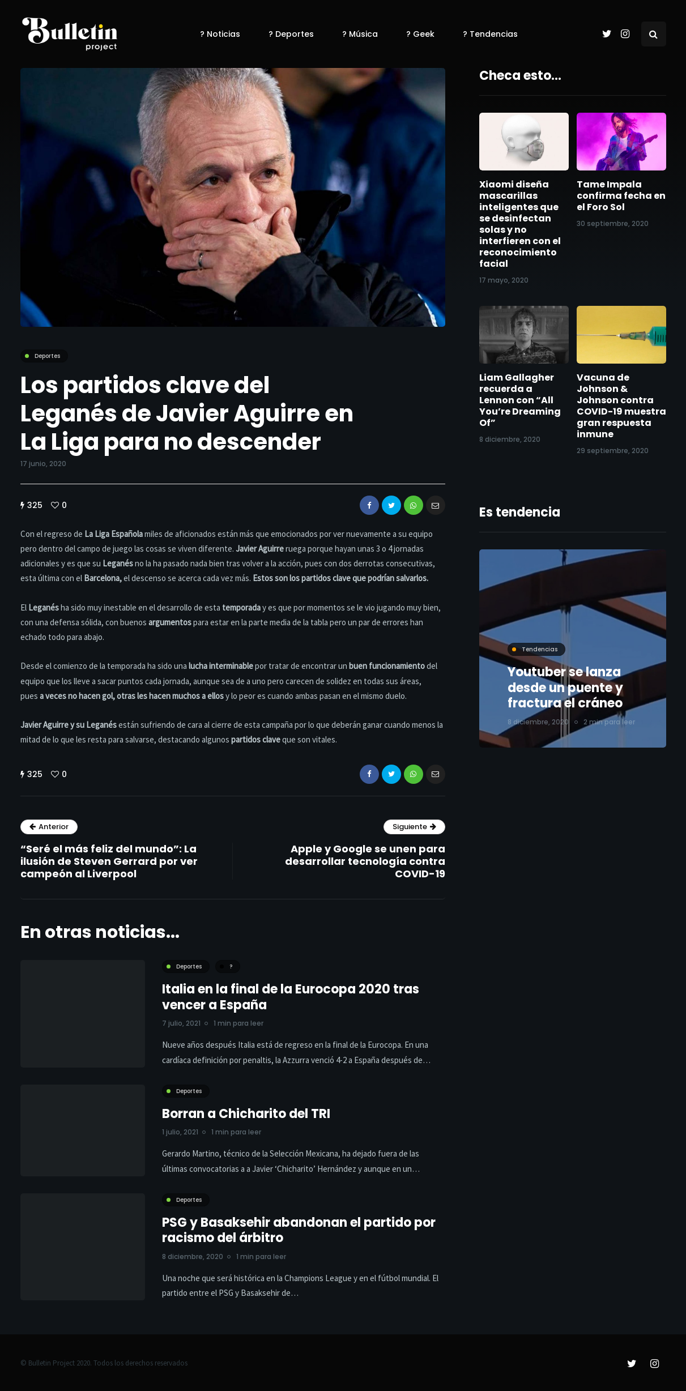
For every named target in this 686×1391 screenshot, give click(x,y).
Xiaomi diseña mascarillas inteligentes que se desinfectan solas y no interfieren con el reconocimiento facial (520, 224)
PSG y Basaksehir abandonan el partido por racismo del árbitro (299, 1234)
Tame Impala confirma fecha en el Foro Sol (621, 196)
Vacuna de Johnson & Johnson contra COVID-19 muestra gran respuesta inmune (621, 406)
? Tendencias (490, 34)
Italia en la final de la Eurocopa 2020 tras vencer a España (290, 1001)
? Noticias (220, 34)
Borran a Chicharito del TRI (246, 1118)
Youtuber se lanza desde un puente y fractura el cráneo (565, 687)
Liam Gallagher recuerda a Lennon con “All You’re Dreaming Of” (520, 400)
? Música (360, 34)
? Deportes (291, 34)
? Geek (420, 34)
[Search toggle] (653, 34)
